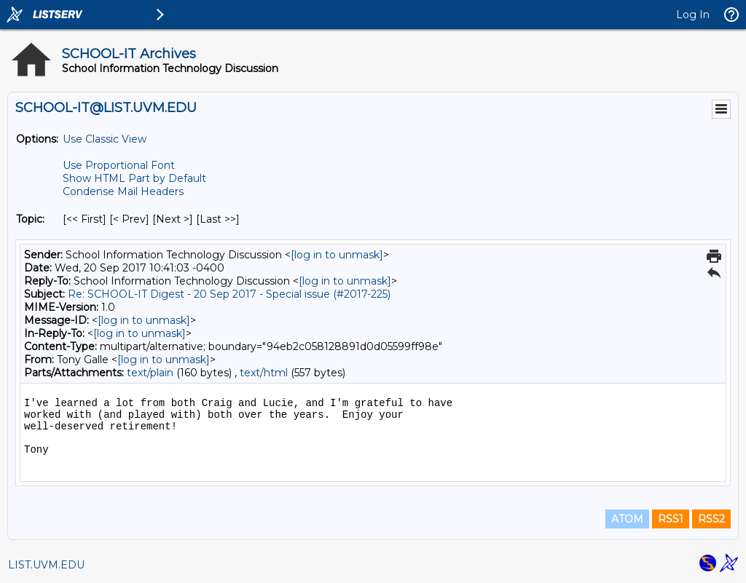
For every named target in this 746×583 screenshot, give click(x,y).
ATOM (627, 519)
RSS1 (670, 519)
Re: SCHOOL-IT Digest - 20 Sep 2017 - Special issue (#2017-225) (229, 294)
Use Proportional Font (119, 165)
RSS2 (711, 519)
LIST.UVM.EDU (46, 564)
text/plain (150, 372)
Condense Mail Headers (123, 191)
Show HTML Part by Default (134, 178)
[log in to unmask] (337, 254)
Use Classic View (104, 139)
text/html (264, 372)
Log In (693, 14)
